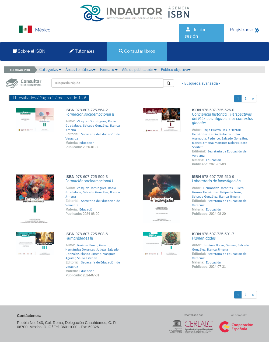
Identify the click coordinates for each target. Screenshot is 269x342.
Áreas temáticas (80, 69)
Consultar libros (137, 51)
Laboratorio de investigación (216, 181)
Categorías (50, 69)
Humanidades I (205, 238)
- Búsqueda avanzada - (201, 83)
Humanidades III (79, 238)
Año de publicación (139, 69)
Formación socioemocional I (89, 181)
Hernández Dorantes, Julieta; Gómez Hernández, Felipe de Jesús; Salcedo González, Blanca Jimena (218, 192)
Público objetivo (176, 69)
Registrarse (241, 29)
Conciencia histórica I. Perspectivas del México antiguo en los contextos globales (222, 118)
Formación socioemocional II (89, 114)
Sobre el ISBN (28, 51)
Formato (109, 69)
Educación (87, 143)
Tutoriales (82, 51)
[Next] (253, 98)
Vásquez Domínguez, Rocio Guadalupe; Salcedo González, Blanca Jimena (92, 125)
